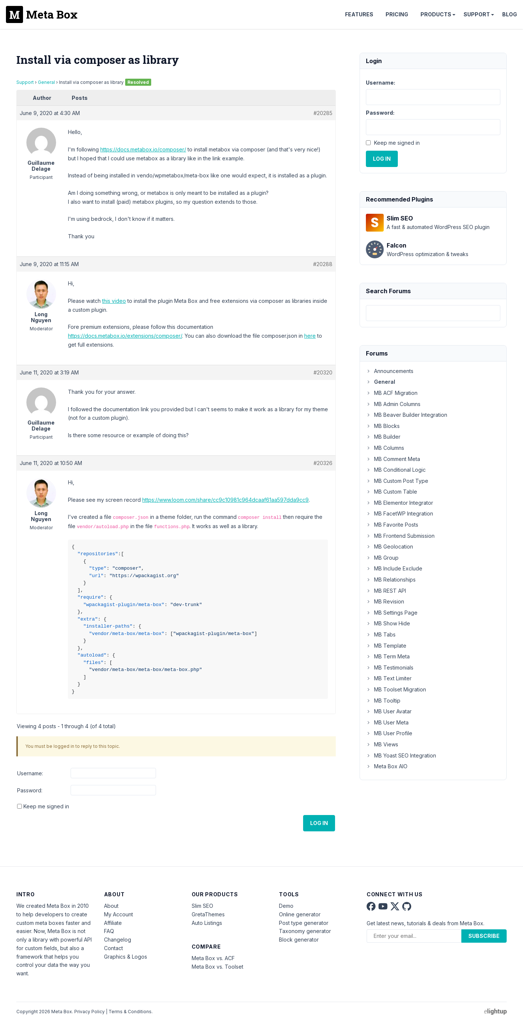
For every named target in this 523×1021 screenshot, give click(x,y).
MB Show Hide (388, 623)
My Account (118, 914)
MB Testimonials (389, 667)
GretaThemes (208, 914)
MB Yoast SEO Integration (401, 755)
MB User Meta (387, 722)
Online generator (300, 914)
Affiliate (113, 923)
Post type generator (303, 923)
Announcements (389, 371)
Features (359, 14)
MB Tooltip (383, 700)
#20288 (322, 264)
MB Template (386, 645)
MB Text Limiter (389, 678)
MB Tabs (381, 634)
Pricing (397, 14)
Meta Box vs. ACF (213, 958)
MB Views (382, 744)
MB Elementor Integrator (399, 503)
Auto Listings (207, 923)
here (310, 336)
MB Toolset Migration (396, 689)
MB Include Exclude (394, 568)
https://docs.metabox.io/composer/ (143, 149)
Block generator (299, 939)
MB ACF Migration (392, 393)
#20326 (323, 463)
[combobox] (433, 313)
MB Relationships (391, 579)
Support (477, 14)
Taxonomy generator (305, 931)
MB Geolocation (389, 546)
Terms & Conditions (130, 1011)
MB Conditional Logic (396, 470)
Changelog (117, 939)
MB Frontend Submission (400, 536)
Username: (30, 773)
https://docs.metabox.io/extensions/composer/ (125, 336)
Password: (29, 790)
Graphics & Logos (125, 956)
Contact (113, 948)
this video (114, 301)
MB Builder (383, 436)
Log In (319, 823)
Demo (286, 906)
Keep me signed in (46, 806)
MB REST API (386, 591)
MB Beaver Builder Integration (406, 415)
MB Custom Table (391, 491)
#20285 (323, 113)
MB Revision (385, 601)
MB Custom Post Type (397, 481)
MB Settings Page (392, 612)
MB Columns (385, 448)
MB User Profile (389, 733)
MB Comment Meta (393, 459)
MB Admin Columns (393, 404)
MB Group (382, 557)
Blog (509, 14)
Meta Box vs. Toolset (217, 966)
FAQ (109, 931)
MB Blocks (383, 426)
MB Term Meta (388, 656)
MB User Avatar (389, 711)
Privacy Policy (89, 1011)
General (46, 82)
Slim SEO (202, 906)
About (111, 906)
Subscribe (484, 936)
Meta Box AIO (386, 766)
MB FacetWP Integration (399, 513)
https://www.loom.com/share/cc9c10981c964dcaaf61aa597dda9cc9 (225, 500)
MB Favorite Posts (392, 524)
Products (435, 14)
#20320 (323, 372)
